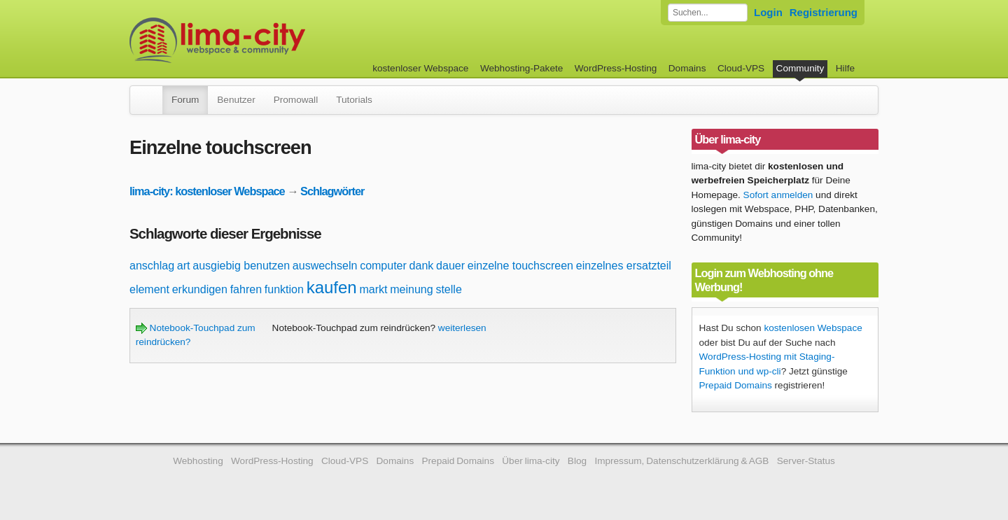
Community (800, 68)
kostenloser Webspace (420, 68)
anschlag (152, 266)
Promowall (296, 99)
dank (422, 266)
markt (373, 289)
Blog (577, 461)
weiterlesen (462, 328)
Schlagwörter (332, 191)
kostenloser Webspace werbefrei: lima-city (270, 40)
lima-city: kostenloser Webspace (207, 191)
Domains (687, 68)
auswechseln (325, 266)
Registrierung (824, 12)
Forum (185, 99)
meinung (411, 289)
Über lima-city (530, 461)
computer (383, 266)
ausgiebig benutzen (241, 266)
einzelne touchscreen (520, 266)
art (183, 266)
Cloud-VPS (741, 68)
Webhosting (198, 461)
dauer (450, 266)
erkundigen (199, 289)
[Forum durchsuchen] (708, 12)
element (149, 289)
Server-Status (806, 461)
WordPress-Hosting (616, 68)
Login (768, 12)
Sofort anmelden (778, 195)
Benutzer (236, 99)
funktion (284, 289)
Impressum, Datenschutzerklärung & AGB (681, 461)
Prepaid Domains (735, 385)
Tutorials (354, 99)
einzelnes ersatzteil (623, 266)
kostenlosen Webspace (813, 328)
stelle (448, 289)
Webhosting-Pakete (521, 68)
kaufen (332, 287)
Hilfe (845, 68)
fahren (246, 289)
